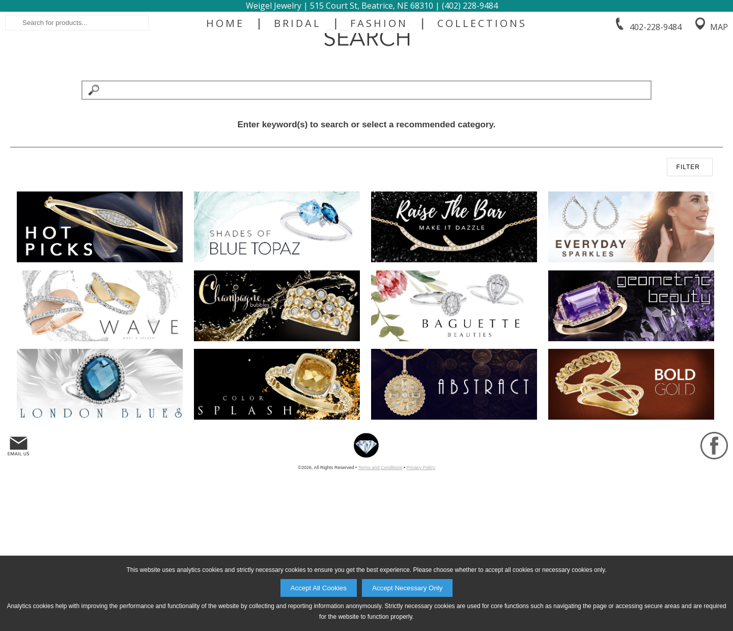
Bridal (297, 113)
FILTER (688, 289)
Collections (482, 113)
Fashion (379, 113)
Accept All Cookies (319, 588)
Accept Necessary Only (407, 588)
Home (225, 113)
